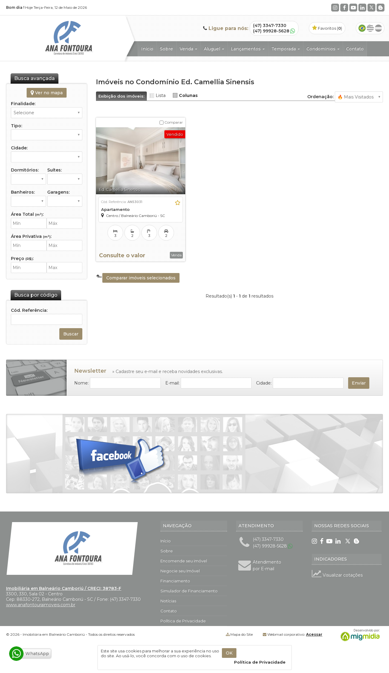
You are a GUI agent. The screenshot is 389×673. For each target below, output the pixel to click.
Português (362, 28)
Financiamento (175, 580)
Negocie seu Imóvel (180, 570)
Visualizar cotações (337, 575)
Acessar (314, 634)
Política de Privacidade (183, 620)
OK (229, 653)
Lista (161, 95)
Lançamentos (248, 49)
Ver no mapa (47, 92)
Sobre (166, 49)
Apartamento (115, 209)
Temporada (285, 49)
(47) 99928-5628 (271, 31)
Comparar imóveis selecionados (141, 278)
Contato (355, 49)
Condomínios (322, 49)
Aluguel (214, 49)
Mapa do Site (241, 634)
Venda (188, 49)
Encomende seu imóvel (183, 560)
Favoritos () (327, 28)
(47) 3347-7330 (269, 25)
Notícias (168, 600)
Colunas (188, 95)
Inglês (370, 28)
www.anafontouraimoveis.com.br (40, 605)
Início (147, 49)
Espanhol (378, 28)
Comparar (171, 122)
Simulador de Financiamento (189, 590)
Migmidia (359, 635)
